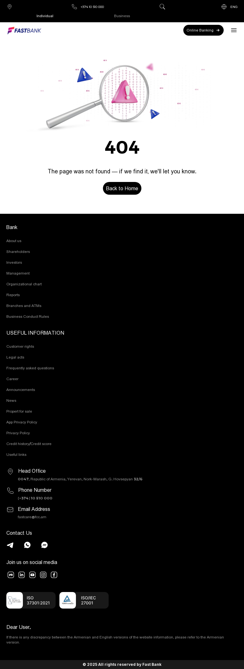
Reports (13, 295)
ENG (229, 6)
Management (18, 273)
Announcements (20, 389)
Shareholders (18, 251)
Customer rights (20, 346)
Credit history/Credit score (28, 444)
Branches (9, 6)
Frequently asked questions (30, 368)
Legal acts (15, 357)
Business (122, 16)
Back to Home (122, 188)
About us (13, 241)
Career (12, 379)
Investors (14, 262)
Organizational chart (24, 284)
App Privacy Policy (21, 422)
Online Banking (203, 30)
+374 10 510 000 (87, 6)
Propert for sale (19, 411)
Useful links (16, 454)
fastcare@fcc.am (32, 517)
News (11, 400)
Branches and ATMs (23, 305)
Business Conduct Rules (27, 316)
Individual (45, 16)
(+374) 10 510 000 (35, 498)
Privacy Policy (18, 433)
